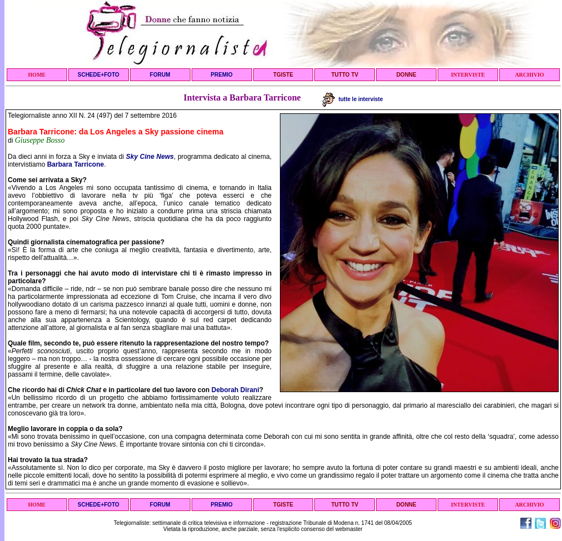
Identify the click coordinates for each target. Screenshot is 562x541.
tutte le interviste (353, 99)
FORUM (160, 75)
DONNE (407, 75)
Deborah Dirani (235, 390)
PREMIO (221, 75)
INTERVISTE (468, 75)
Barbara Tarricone (75, 164)
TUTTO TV (344, 75)
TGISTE (283, 75)
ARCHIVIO (529, 75)
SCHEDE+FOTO (98, 75)
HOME (37, 75)
